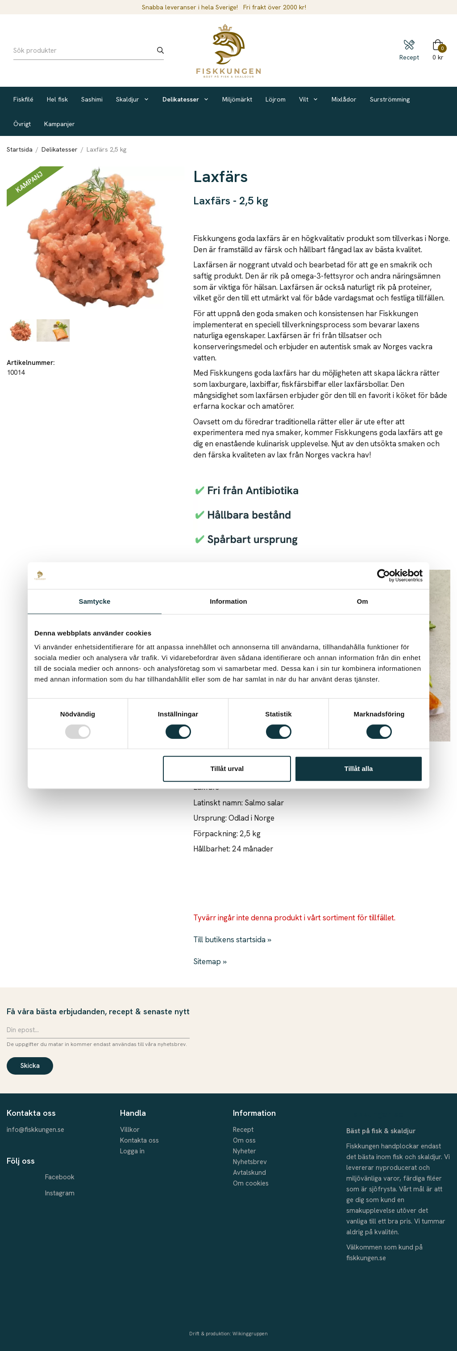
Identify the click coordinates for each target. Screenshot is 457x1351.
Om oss (244, 1140)
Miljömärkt (237, 99)
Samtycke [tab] (95, 601)
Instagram (60, 1193)
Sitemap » (210, 961)
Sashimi (92, 99)
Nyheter (244, 1151)
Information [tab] (228, 601)
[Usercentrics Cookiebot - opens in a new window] (384, 575)
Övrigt (22, 124)
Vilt (308, 99)
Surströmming (390, 99)
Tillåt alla (358, 768)
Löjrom (276, 99)
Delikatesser (185, 99)
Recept (243, 1129)
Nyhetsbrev (250, 1161)
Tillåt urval (227, 768)
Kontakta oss (139, 1140)
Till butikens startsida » (232, 939)
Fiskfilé (23, 99)
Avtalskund (249, 1172)
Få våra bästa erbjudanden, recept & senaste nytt (98, 1011)
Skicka (30, 1065)
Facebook (60, 1177)
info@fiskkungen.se (35, 1129)
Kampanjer (59, 124)
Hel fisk (57, 99)
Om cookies (251, 1183)
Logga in (132, 1151)
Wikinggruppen (250, 1333)
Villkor (130, 1129)
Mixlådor (344, 99)
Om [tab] (362, 601)
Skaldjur (132, 99)
